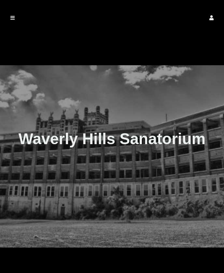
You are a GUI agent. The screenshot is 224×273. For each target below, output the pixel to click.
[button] (211, 17)
